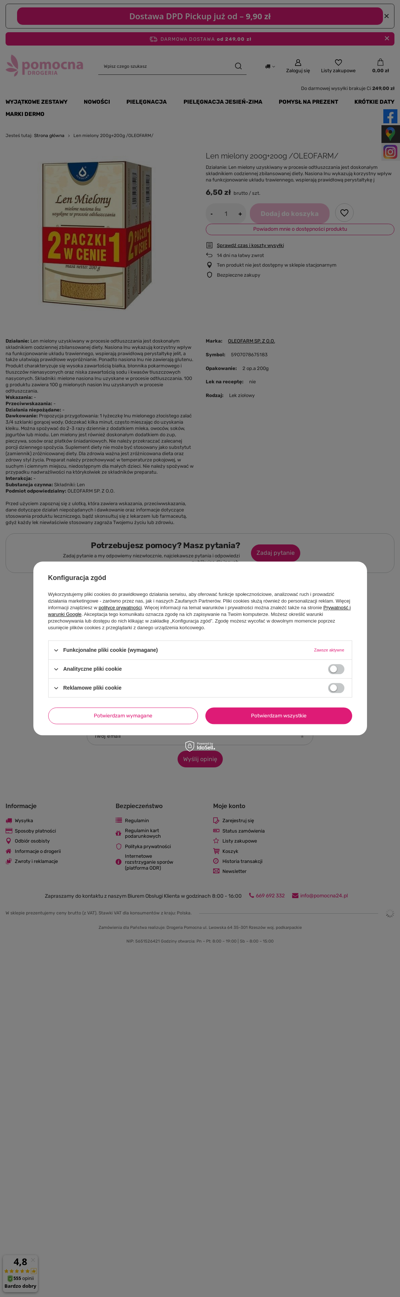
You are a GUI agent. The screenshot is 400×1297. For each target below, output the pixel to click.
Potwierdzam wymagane (123, 716)
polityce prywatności (120, 607)
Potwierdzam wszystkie (279, 716)
